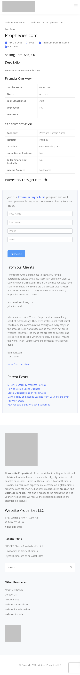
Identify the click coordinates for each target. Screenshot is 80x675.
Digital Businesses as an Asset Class (27, 392)
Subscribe (16, 254)
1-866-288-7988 (13, 526)
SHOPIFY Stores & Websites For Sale (27, 384)
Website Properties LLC (21, 473)
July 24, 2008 (15, 42)
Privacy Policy (12, 599)
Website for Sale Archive (18, 609)
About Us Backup (14, 589)
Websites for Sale (14, 614)
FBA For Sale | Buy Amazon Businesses (29, 404)
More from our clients (19, 364)
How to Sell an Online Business (24, 388)
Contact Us (11, 594)
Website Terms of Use (17, 604)
